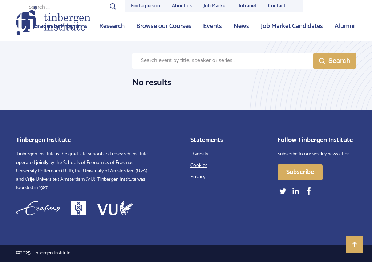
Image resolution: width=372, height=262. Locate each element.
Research (112, 26)
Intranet (247, 6)
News (241, 26)
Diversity (199, 154)
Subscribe (300, 172)
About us (182, 6)
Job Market (215, 6)
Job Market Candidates (292, 26)
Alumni (345, 26)
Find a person (145, 6)
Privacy (197, 177)
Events (212, 26)
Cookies (198, 166)
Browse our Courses (163, 26)
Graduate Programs (61, 26)
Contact (277, 6)
